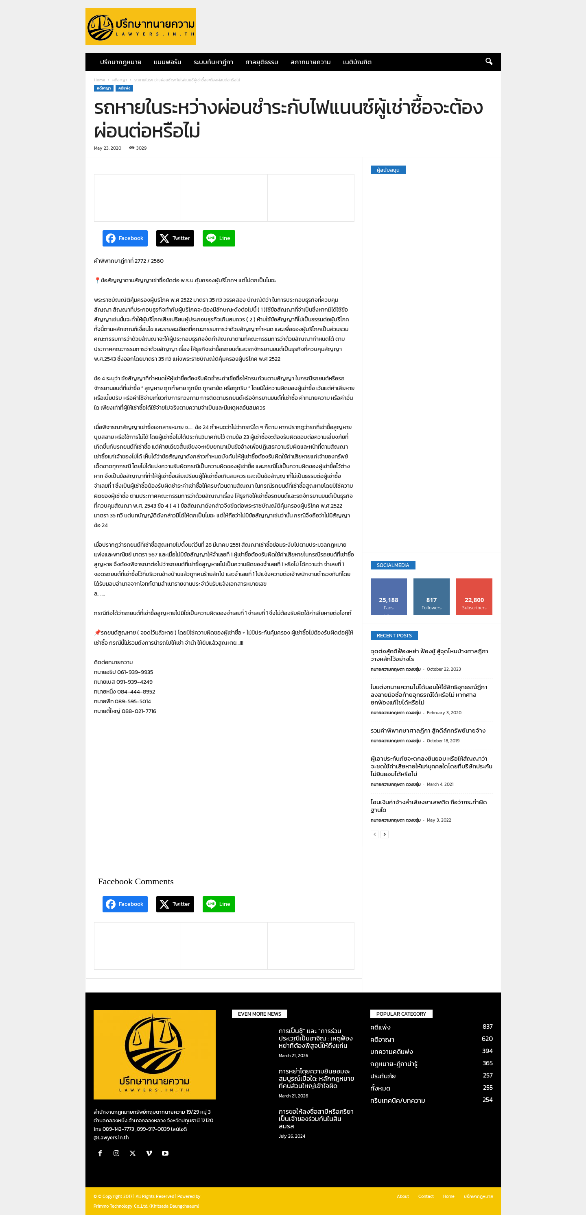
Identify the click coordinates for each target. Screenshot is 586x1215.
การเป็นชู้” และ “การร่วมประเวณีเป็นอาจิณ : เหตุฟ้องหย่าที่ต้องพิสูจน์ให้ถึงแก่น (316, 1038)
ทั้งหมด (380, 1088)
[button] (489, 62)
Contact (426, 1196)
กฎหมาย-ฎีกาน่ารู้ (394, 1064)
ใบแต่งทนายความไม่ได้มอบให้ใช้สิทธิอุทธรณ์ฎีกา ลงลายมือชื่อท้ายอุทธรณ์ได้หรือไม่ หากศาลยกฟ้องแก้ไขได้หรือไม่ (429, 694)
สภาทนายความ (311, 62)
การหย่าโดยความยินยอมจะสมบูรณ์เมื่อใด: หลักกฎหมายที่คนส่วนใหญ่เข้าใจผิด (316, 1078)
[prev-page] (375, 834)
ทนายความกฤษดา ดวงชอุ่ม (396, 669)
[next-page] (384, 834)
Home (99, 80)
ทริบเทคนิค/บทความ (397, 1100)
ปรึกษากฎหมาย (121, 62)
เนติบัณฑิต (357, 62)
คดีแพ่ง (124, 88)
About (403, 1196)
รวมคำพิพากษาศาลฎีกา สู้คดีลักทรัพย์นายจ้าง (428, 730)
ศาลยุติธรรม (261, 62)
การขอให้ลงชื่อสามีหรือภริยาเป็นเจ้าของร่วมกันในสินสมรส (316, 1118)
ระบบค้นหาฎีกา (213, 62)
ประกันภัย (383, 1076)
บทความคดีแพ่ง (391, 1051)
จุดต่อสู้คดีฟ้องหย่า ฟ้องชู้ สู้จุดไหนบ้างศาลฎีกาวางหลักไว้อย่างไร (429, 654)
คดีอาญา (119, 80)
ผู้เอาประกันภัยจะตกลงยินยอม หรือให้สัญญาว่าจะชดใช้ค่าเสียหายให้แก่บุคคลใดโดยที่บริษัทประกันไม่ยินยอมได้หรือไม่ (431, 766)
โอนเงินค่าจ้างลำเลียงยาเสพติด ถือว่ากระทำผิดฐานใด (429, 805)
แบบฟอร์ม (167, 62)
